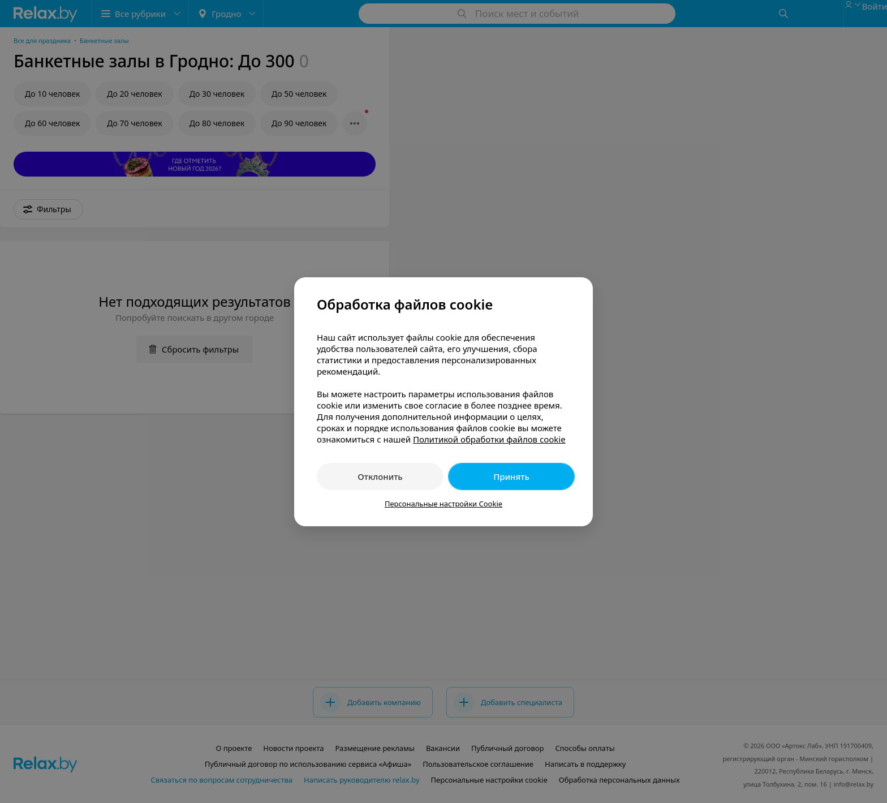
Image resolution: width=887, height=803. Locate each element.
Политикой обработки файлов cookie (489, 439)
